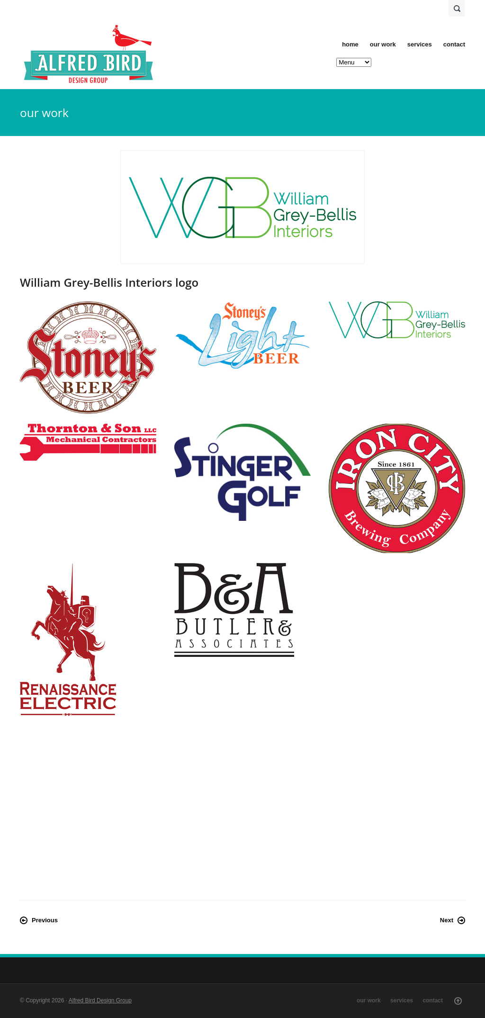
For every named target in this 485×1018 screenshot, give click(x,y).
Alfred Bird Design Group (100, 1000)
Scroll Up (458, 1001)
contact (454, 44)
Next (446, 920)
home (350, 44)
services (419, 44)
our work (383, 44)
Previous (45, 920)
